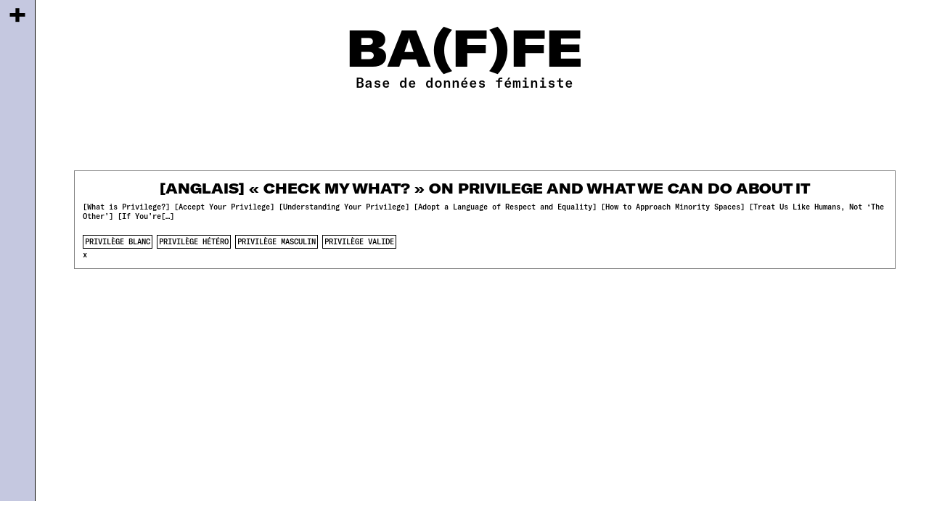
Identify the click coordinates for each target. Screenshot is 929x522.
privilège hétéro (194, 241)
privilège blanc (117, 241)
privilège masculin (276, 241)
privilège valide (359, 241)
